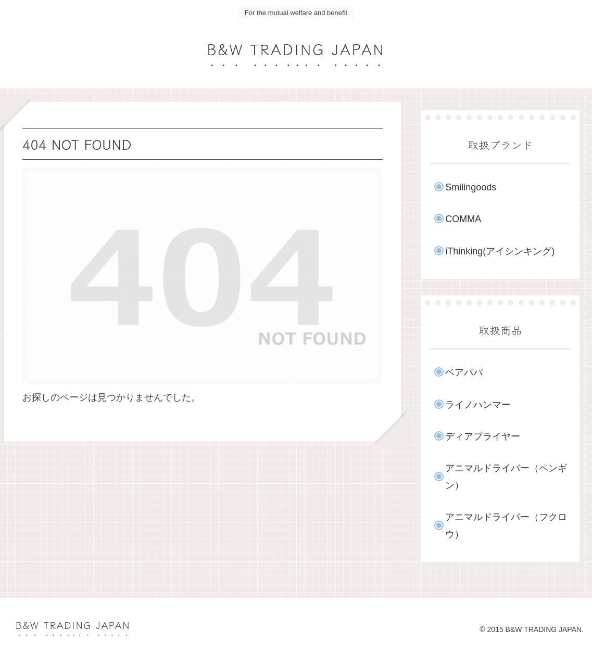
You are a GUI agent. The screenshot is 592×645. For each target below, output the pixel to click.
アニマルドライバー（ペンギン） (506, 476)
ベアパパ (464, 372)
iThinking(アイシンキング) (500, 251)
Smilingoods (470, 187)
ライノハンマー (478, 404)
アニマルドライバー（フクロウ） (506, 525)
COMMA (463, 219)
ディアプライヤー (482, 436)
